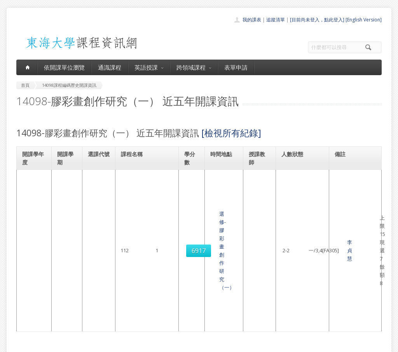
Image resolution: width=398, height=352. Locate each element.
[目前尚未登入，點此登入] (317, 19)
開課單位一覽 (183, 279)
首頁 (174, 271)
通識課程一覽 (183, 288)
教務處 (146, 344)
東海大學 (22, 344)
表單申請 (236, 67)
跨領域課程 (193, 67)
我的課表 (252, 19)
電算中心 (122, 344)
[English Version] (364, 19)
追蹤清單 (275, 19)
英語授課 (148, 67)
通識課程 (109, 67)
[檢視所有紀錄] (231, 133)
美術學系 (347, 176)
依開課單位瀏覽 (64, 67)
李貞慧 (256, 189)
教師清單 (178, 322)
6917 (97, 189)
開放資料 (178, 313)
